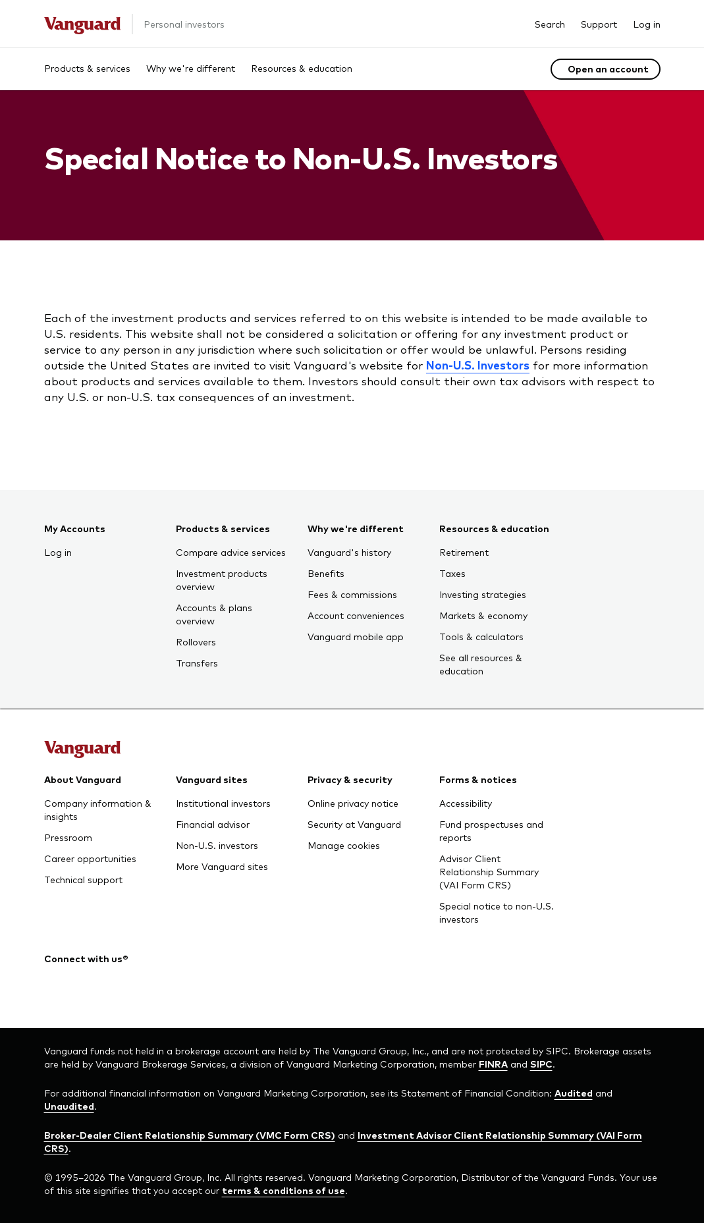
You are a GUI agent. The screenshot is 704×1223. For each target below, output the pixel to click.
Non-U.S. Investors (477, 365)
